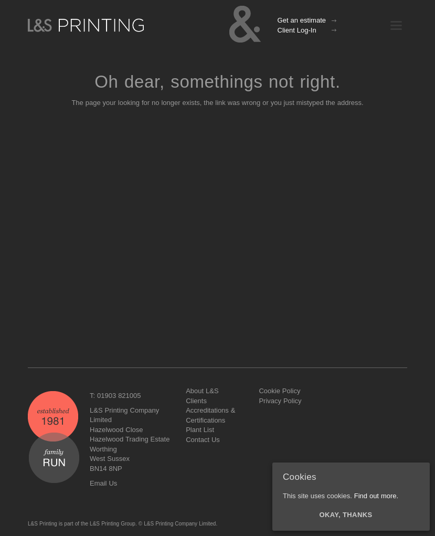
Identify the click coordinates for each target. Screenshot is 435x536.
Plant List (200, 430)
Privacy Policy (280, 401)
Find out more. (376, 496)
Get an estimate (302, 20)
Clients (196, 401)
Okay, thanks (346, 515)
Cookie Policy (279, 391)
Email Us (103, 483)
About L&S (202, 391)
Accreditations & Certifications (210, 415)
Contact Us (203, 440)
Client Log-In (297, 30)
